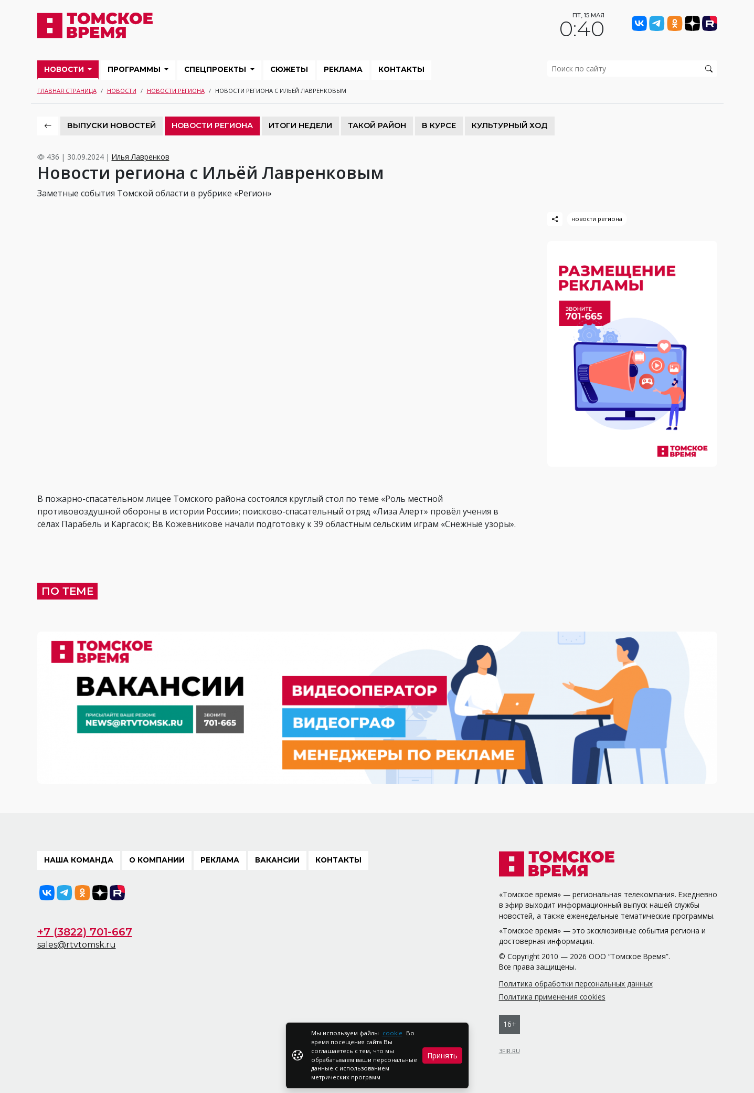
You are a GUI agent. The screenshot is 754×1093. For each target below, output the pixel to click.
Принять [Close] (442, 1055)
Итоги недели (300, 125)
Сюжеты (289, 69)
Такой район (377, 125)
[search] (632, 68)
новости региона (596, 219)
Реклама (343, 69)
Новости (65, 69)
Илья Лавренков (140, 157)
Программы (135, 69)
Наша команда (78, 860)
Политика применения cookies (552, 997)
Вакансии (277, 860)
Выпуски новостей (111, 125)
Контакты (401, 69)
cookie (392, 1033)
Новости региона (176, 90)
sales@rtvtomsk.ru (76, 945)
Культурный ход (510, 125)
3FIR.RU (509, 1051)
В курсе (439, 125)
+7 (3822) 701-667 (84, 932)
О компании (157, 860)
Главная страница (67, 90)
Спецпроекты (216, 69)
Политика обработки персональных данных (576, 984)
